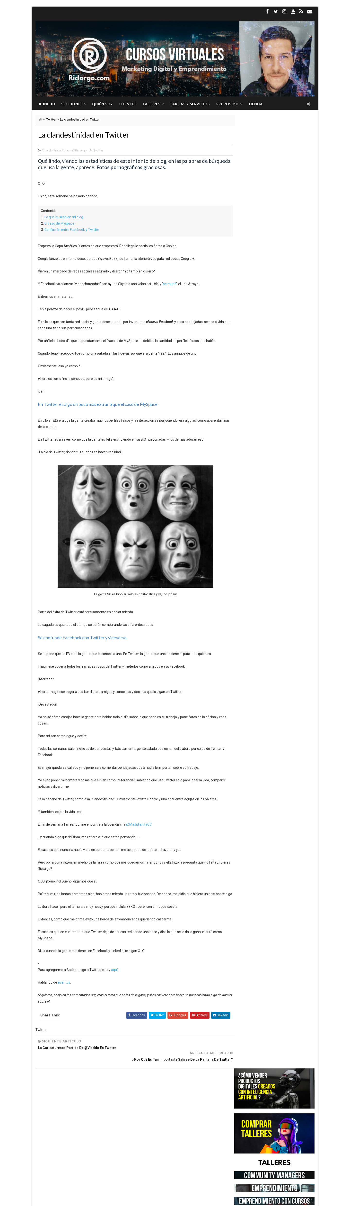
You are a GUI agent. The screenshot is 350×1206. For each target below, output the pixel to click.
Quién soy (102, 104)
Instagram (89, 1110)
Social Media (81, 1127)
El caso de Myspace (59, 224)
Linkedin (109, 1110)
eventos (64, 989)
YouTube (71, 1136)
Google (69, 1110)
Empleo (85, 1102)
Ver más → (74, 1176)
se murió (169, 284)
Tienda (255, 104)
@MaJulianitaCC (138, 825)
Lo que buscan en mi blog (63, 217)
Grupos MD (226, 104)
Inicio (49, 104)
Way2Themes (77, 1200)
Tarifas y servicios (190, 104)
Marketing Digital (87, 1119)
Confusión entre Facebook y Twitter (71, 230)
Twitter (51, 120)
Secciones (71, 104)
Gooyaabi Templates (129, 1200)
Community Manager (59, 1102)
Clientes (127, 104)
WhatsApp (51, 1136)
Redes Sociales (55, 1127)
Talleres (151, 104)
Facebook (104, 1102)
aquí (114, 977)
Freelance (51, 1110)
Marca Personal (56, 1119)
